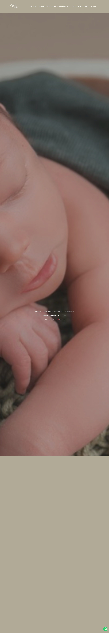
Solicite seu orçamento (95, 547)
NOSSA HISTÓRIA (80, 6)
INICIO (33, 6)
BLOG (93, 6)
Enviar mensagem (88, 610)
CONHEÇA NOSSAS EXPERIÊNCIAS (54, 6)
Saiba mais (25, 618)
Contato (86, 626)
